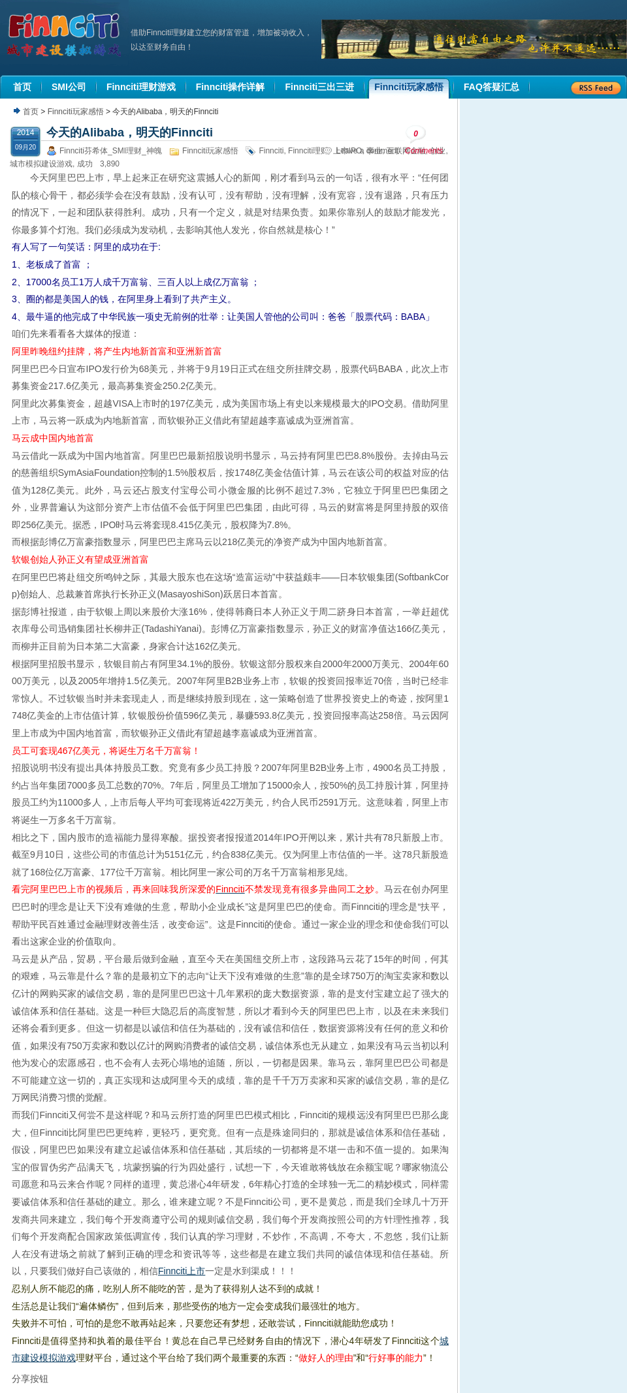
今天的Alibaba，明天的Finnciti (129, 132)
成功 (85, 163)
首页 (31, 111)
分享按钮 (30, 1378)
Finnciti (271, 150)
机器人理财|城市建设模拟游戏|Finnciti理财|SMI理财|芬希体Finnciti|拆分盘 (65, 35)
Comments (424, 140)
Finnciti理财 (308, 150)
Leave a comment (367, 150)
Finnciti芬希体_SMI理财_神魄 (110, 150)
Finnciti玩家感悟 (76, 111)
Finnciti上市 (181, 1271)
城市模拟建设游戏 (41, 163)
